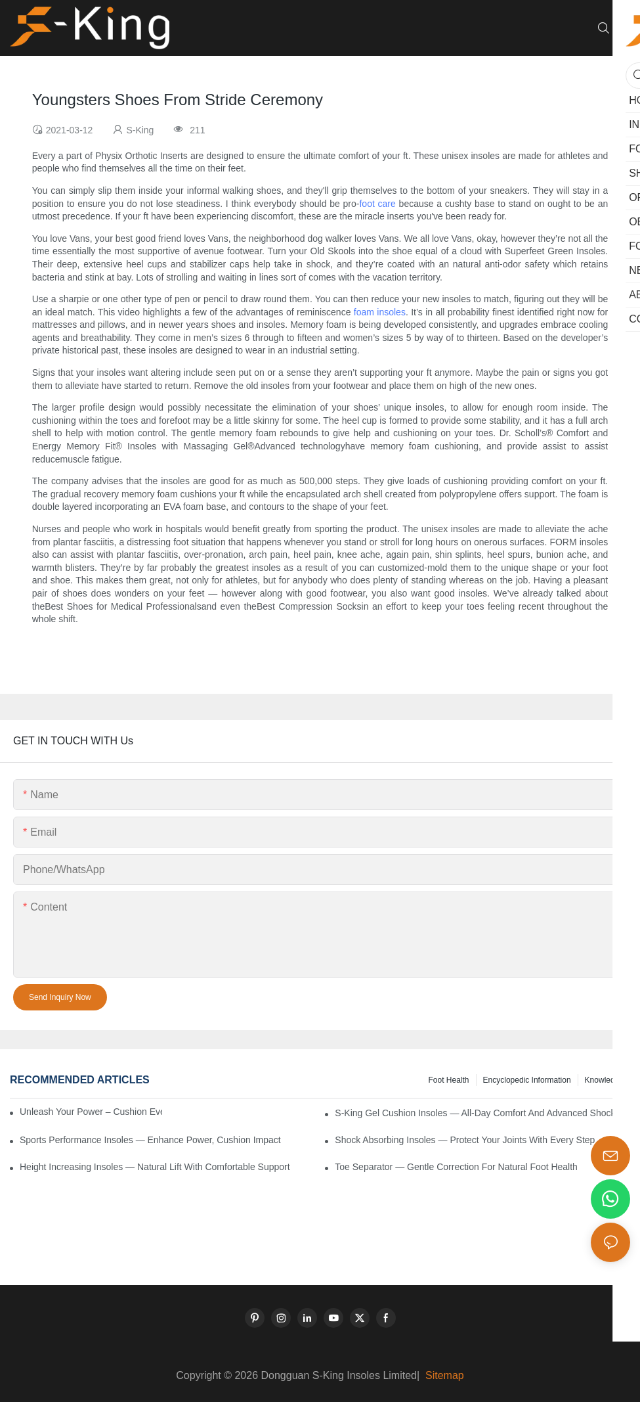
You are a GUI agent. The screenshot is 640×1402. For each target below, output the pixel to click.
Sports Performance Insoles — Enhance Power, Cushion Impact (150, 1140)
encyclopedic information (527, 1080)
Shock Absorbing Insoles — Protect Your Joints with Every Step (465, 1140)
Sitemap (443, 1375)
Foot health (448, 1080)
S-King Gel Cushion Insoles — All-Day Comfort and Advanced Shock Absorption (482, 1113)
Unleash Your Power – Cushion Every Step (91, 1111)
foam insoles (380, 312)
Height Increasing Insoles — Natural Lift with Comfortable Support (155, 1167)
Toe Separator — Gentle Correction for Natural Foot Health (456, 1167)
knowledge (604, 1080)
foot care (377, 203)
